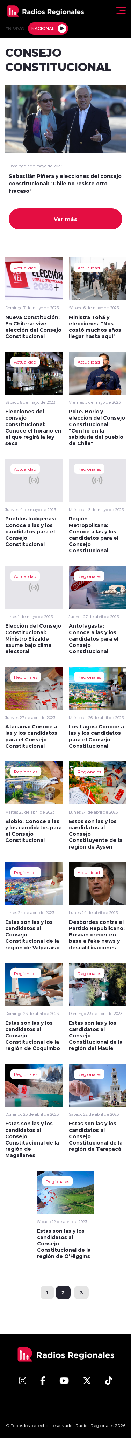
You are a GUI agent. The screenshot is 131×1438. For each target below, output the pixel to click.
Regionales (89, 469)
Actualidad (25, 267)
